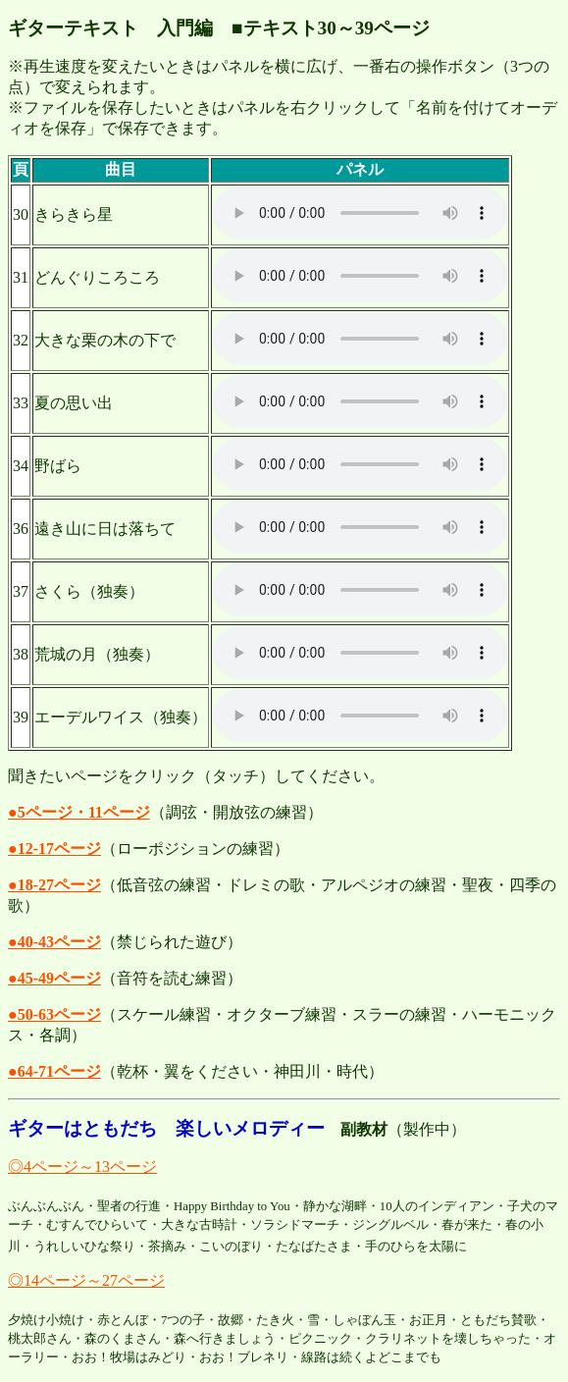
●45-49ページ (54, 978)
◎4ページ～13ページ (82, 1166)
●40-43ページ (54, 941)
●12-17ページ (54, 848)
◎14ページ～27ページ (86, 1280)
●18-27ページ (54, 885)
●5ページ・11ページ (79, 812)
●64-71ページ (54, 1071)
